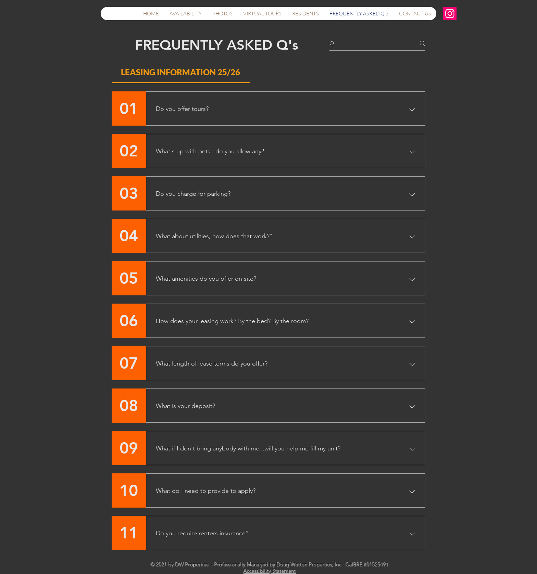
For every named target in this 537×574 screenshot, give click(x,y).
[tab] (181, 72)
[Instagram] (450, 13)
